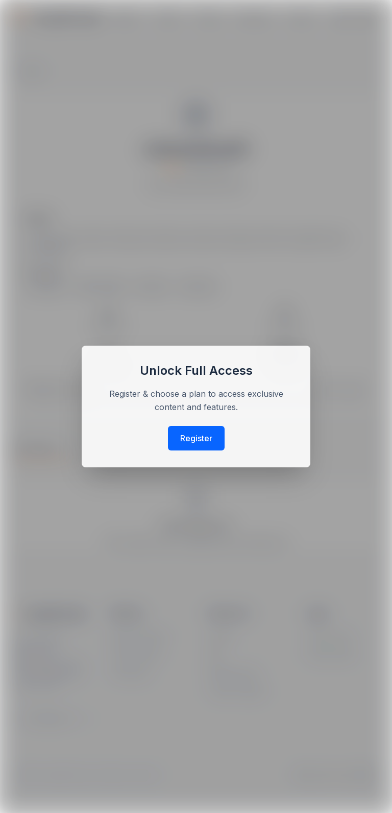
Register (196, 438)
